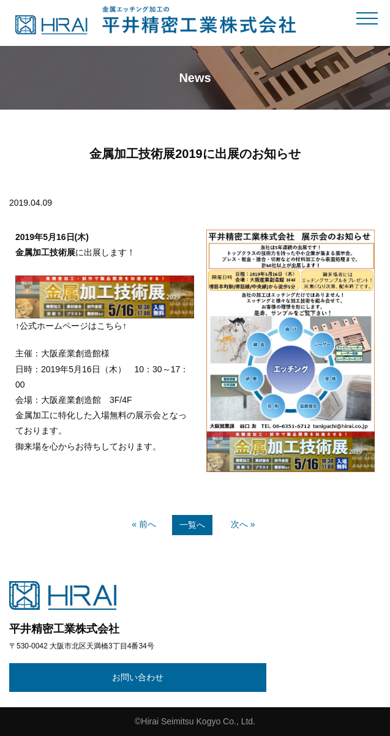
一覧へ (192, 525)
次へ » (243, 524)
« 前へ (144, 524)
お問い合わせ (137, 677)
